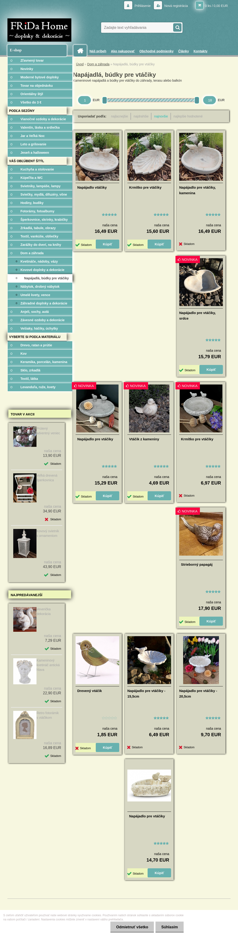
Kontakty (201, 51)
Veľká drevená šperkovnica (46, 478)
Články (183, 51)
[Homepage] (81, 51)
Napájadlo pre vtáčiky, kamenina (197, 190)
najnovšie (161, 116)
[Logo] (39, 30)
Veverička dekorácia (43, 611)
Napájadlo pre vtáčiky (95, 439)
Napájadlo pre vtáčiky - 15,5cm (146, 693)
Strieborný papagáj (197, 564)
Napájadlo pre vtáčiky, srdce (197, 315)
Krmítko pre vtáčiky (145, 187)
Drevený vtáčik (89, 691)
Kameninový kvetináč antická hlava (48, 665)
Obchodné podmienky (156, 51)
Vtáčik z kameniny (144, 439)
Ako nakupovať (123, 51)
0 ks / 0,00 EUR (216, 6)
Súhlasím (169, 927)
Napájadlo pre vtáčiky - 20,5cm (198, 693)
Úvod (80, 64)
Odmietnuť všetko (132, 927)
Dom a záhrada (98, 64)
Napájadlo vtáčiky (92, 187)
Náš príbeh (97, 51)
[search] (177, 27)
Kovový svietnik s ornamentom (47, 533)
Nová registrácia (175, 6)
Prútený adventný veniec (48, 431)
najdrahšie (141, 116)
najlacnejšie (119, 116)
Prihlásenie (143, 6)
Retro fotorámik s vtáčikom (47, 715)
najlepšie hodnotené (188, 116)
